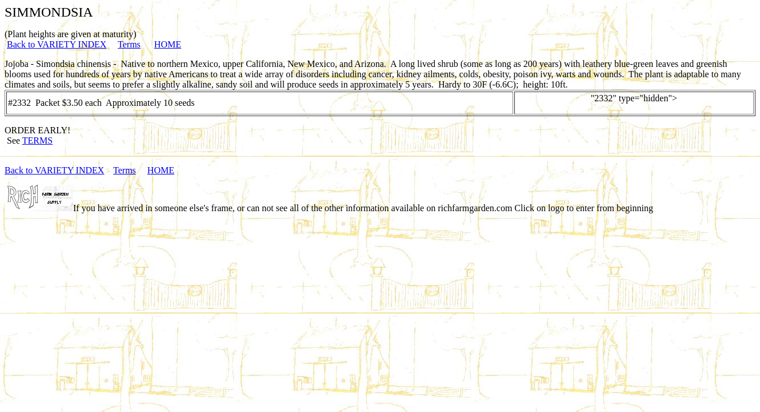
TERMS (37, 140)
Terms (129, 44)
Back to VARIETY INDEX (56, 44)
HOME (167, 44)
